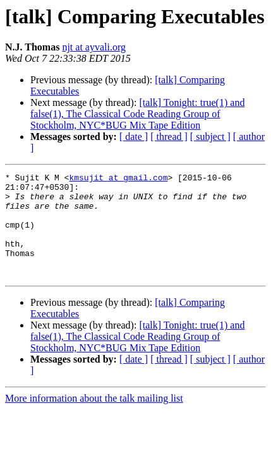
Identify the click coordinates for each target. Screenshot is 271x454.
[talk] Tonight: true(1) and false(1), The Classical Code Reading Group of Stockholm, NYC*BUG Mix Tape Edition (137, 114)
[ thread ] (169, 136)
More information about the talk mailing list (94, 419)
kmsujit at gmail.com (118, 179)
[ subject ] (210, 136)
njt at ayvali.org (94, 47)
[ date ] (133, 136)
